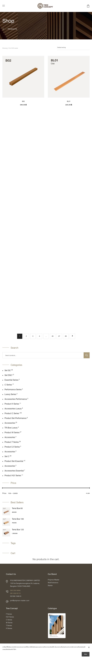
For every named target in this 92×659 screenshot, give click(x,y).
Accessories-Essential (14, 471)
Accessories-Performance (16, 399)
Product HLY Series (13, 476)
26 (52, 336)
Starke (50, 585)
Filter (88, 493)
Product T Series (12, 442)
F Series (9, 614)
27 (59, 336)
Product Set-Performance (15, 418)
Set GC (8, 370)
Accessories (10, 423)
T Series (9, 625)
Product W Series (12, 433)
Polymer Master (53, 579)
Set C (7, 456)
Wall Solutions (53, 582)
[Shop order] (73, 47)
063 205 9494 (15, 590)
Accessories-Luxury (13, 409)
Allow (85, 655)
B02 (23, 101)
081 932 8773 (15, 593)
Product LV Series (12, 447)
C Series (8, 385)
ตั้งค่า (15, 650)
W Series (9, 622)
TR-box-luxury (11, 428)
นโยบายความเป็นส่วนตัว (60, 648)
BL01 (68, 101)
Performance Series (13, 390)
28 (66, 336)
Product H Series (12, 404)
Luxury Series (10, 394)
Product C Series (12, 413)
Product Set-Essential (14, 461)
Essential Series (11, 380)
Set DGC (8, 375)
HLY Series (10, 616)
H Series (9, 628)
